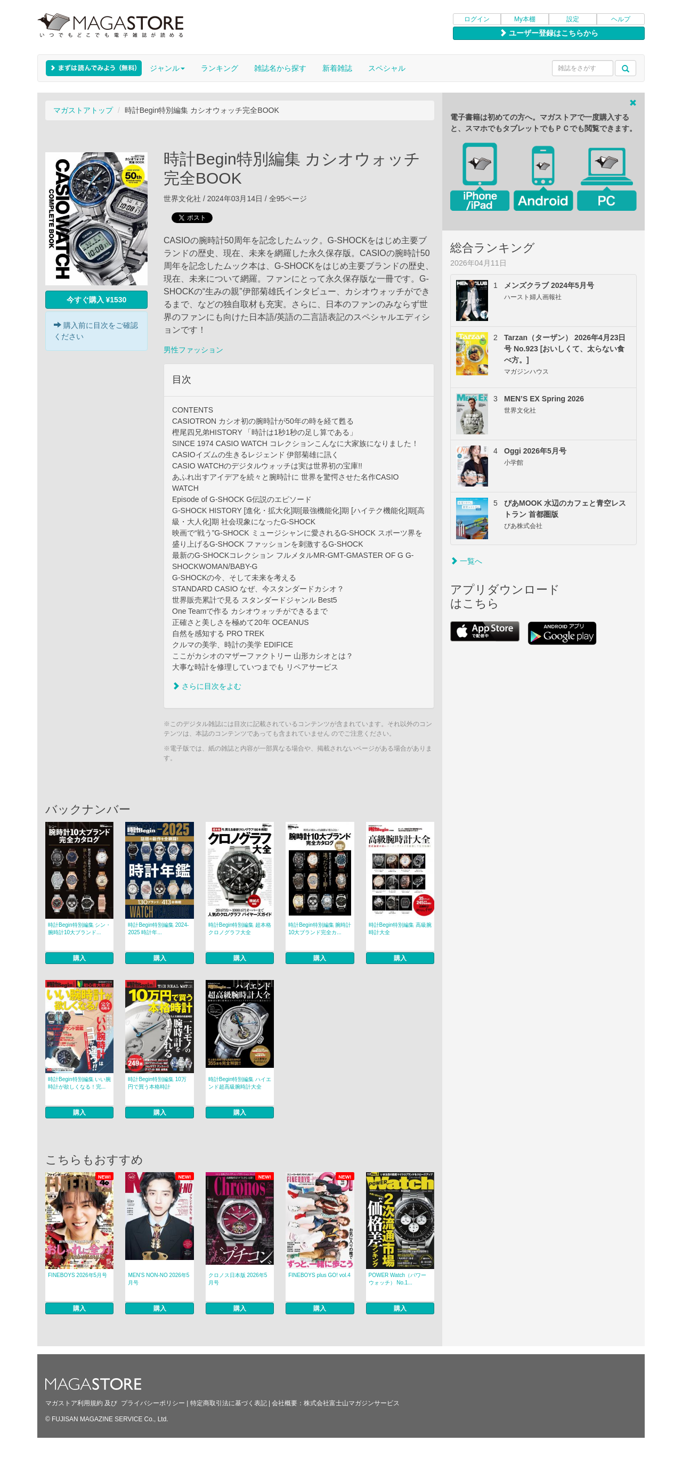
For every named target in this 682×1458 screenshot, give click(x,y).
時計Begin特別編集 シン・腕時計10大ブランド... (79, 928)
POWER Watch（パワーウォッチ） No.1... (398, 1279)
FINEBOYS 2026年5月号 (77, 1275)
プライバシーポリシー (153, 1403)
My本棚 (524, 19)
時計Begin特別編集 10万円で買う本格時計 (157, 1083)
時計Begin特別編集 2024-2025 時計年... (158, 928)
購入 (79, 958)
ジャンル (167, 68)
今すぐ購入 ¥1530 (97, 299)
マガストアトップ (83, 110)
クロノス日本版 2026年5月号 (237, 1279)
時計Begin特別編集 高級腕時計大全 (400, 928)
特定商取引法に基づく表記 (228, 1403)
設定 (572, 19)
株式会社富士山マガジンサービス (352, 1403)
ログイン (477, 19)
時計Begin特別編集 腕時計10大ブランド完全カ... (319, 928)
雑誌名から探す (280, 68)
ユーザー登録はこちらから (548, 33)
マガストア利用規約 (74, 1403)
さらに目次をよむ (206, 686)
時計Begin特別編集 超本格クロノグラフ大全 (239, 928)
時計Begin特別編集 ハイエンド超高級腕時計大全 (239, 1083)
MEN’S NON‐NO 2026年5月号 (158, 1279)
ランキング (219, 68)
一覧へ (466, 561)
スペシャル (386, 68)
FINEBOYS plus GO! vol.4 (319, 1275)
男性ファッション (193, 349)
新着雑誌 (337, 68)
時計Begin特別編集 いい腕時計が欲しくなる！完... (79, 1083)
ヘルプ (620, 19)
